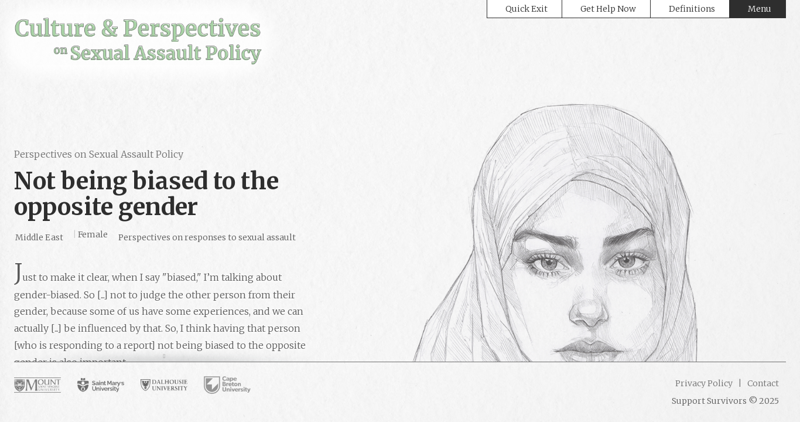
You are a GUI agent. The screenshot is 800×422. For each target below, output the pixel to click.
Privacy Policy (704, 383)
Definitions (692, 9)
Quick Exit (526, 9)
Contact (762, 383)
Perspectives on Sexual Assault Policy (98, 154)
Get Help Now (608, 9)
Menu (759, 9)
